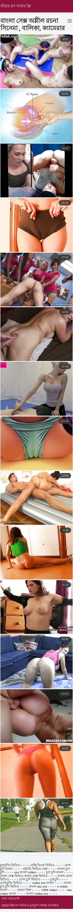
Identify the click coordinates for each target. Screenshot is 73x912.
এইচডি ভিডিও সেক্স (35, 908)
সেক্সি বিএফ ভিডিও (42, 904)
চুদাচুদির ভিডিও (10, 904)
